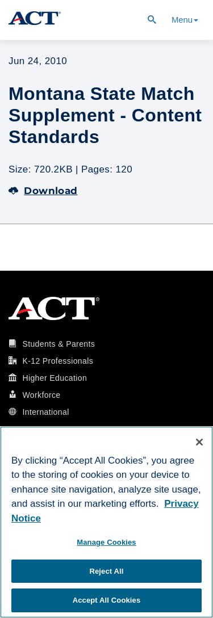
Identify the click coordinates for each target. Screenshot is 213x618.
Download (43, 190)
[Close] (199, 442)
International (45, 412)
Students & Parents (58, 343)
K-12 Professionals (57, 360)
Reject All (106, 571)
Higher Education (54, 377)
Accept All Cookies (107, 600)
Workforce (41, 395)
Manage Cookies (106, 542)
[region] (106, 522)
